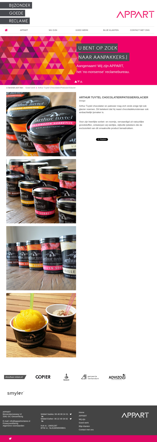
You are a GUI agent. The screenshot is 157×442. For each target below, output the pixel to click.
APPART (24, 30)
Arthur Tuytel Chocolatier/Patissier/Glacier (57, 87)
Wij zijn (53, 30)
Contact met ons (140, 30)
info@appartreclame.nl (20, 421)
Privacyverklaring (10, 423)
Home (6, 30)
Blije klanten (110, 30)
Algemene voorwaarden (13, 425)
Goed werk (82, 30)
